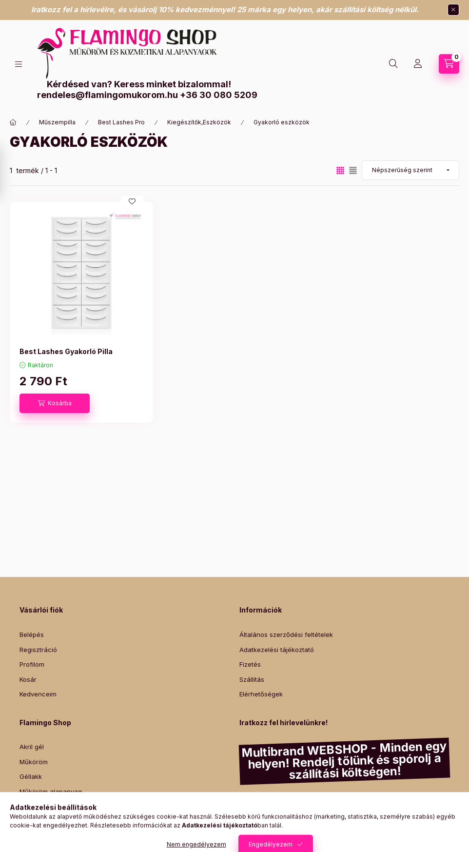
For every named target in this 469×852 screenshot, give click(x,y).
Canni (389, 802)
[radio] (353, 170)
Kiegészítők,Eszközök (199, 122)
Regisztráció (38, 650)
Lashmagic (365, 818)
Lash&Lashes (408, 818)
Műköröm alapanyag (51, 791)
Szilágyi (377, 825)
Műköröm (34, 762)
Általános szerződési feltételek (286, 634)
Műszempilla (57, 122)
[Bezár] (453, 10)
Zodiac (406, 825)
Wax (26, 821)
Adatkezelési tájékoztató (276, 650)
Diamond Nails (261, 802)
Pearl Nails (376, 810)
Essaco (301, 802)
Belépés (32, 634)
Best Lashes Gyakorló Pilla (66, 351)
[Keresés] (393, 64)
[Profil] (418, 64)
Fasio (345, 810)
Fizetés (250, 664)
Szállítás (251, 679)
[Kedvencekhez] (132, 201)
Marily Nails (271, 810)
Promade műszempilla (53, 806)
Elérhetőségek (261, 694)
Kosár (28, 679)
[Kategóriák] (18, 64)
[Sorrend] (410, 170)
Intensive (346, 825)
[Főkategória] (13, 122)
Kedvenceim (38, 694)
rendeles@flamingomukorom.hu (107, 95)
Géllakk (31, 776)
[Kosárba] (55, 403)
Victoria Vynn (276, 818)
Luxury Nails (416, 810)
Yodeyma (312, 825)
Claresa (330, 802)
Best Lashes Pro (121, 122)
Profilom (32, 664)
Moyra (439, 802)
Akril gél (32, 747)
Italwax (434, 825)
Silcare (415, 802)
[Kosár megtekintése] (449, 64)
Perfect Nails (322, 818)
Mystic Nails (313, 810)
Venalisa (361, 802)
